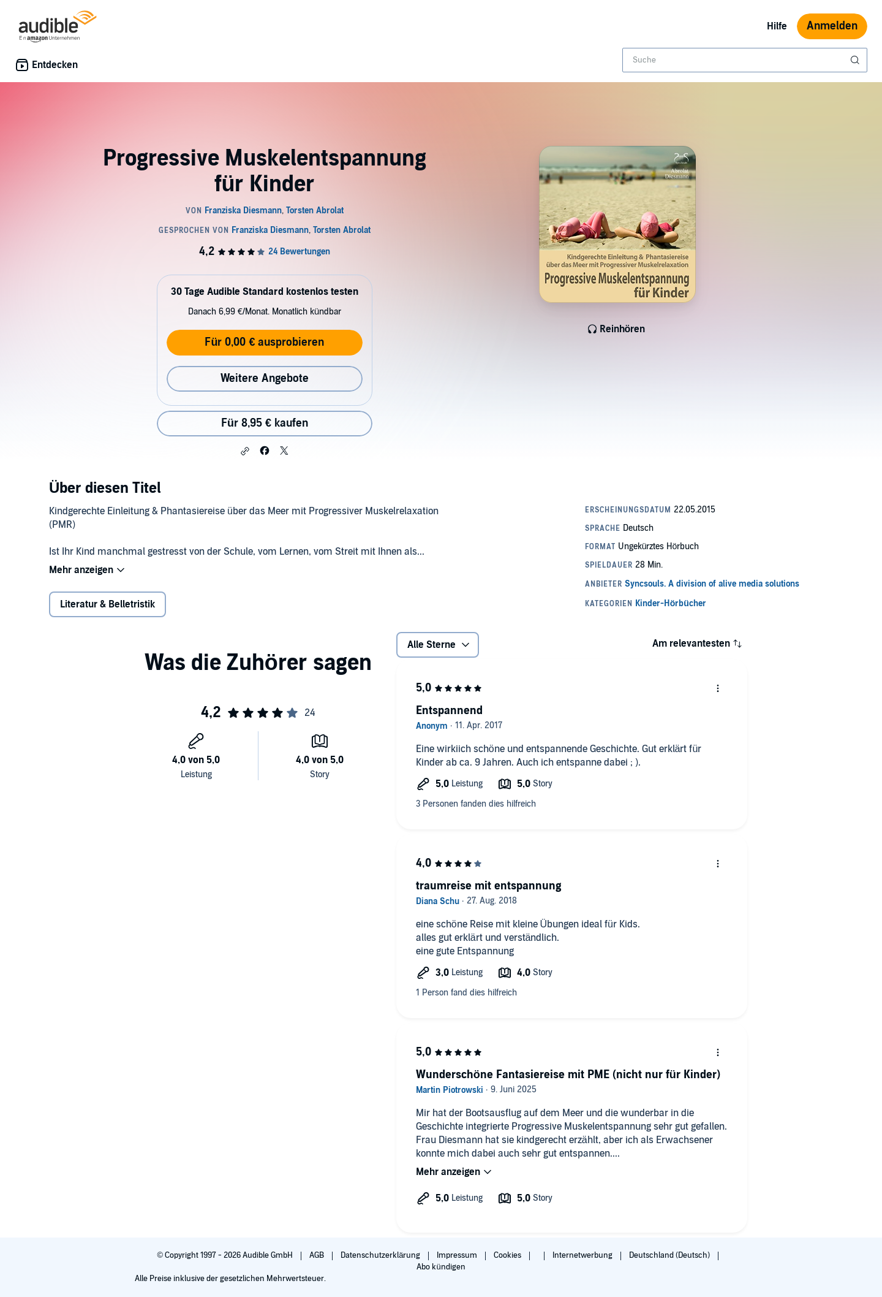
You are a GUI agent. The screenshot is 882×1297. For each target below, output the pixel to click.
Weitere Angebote (265, 378)
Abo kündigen (441, 1267)
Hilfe (777, 26)
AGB (317, 1255)
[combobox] (744, 60)
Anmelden (832, 26)
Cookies (508, 1255)
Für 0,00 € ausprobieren (264, 342)
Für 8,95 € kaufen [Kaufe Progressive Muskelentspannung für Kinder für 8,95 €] (264, 423)
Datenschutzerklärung (381, 1255)
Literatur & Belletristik (107, 604)
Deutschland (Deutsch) (670, 1255)
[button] (245, 451)
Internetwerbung (583, 1255)
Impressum (458, 1255)
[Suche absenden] (856, 60)
